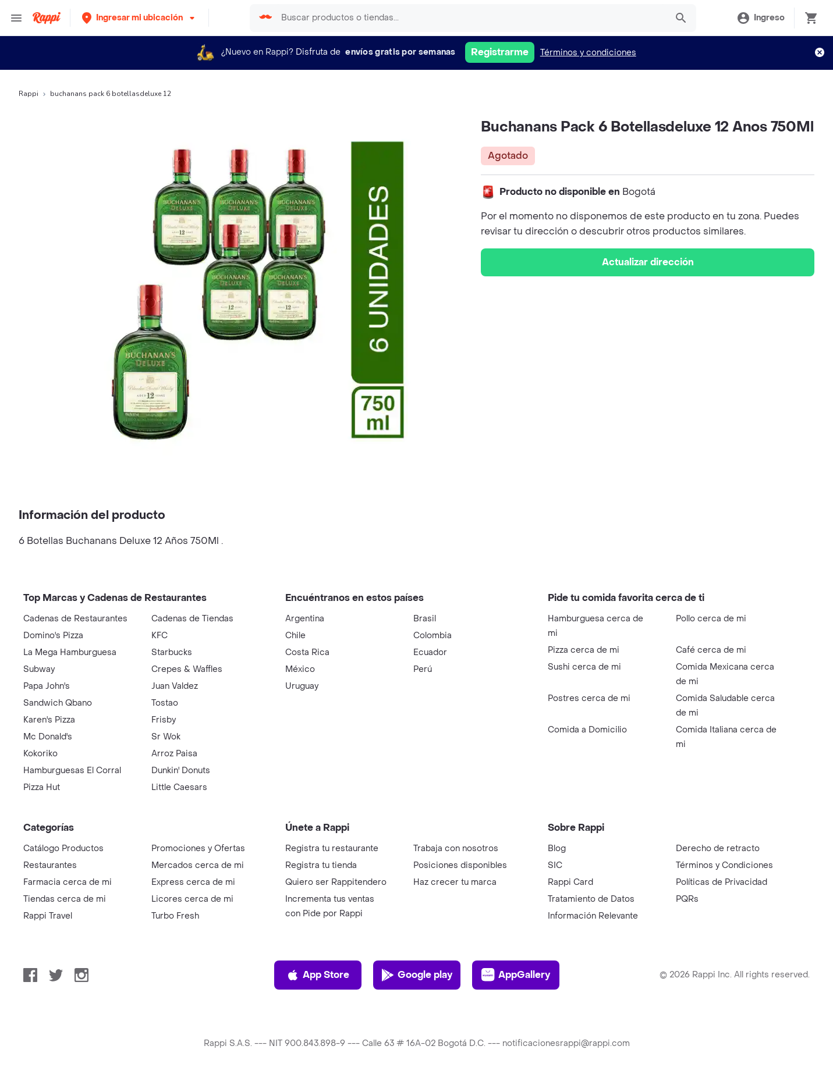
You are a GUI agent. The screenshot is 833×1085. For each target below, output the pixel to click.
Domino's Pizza (53, 635)
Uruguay (301, 686)
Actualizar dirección (648, 262)
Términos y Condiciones (724, 865)
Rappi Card (570, 882)
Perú (422, 669)
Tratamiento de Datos (591, 899)
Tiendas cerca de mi (64, 899)
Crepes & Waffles (186, 669)
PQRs (687, 899)
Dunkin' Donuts (180, 770)
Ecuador (430, 652)
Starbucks (171, 652)
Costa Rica (307, 652)
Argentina (304, 618)
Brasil (424, 618)
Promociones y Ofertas (198, 848)
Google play (416, 975)
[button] (139, 18)
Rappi (28, 93)
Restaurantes (50, 865)
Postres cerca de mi (589, 698)
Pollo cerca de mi (711, 618)
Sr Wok (165, 736)
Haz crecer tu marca (455, 882)
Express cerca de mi (193, 882)
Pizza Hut (41, 787)
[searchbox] (470, 18)
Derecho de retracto (718, 848)
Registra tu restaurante (331, 848)
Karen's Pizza (49, 719)
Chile (295, 635)
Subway (39, 669)
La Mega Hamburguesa (69, 652)
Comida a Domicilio (587, 729)
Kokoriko (40, 753)
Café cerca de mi (711, 650)
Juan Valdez (174, 686)
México (300, 669)
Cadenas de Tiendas (192, 618)
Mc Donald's (47, 736)
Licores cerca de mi (192, 899)
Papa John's (46, 686)
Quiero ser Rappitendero (336, 882)
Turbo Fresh (175, 916)
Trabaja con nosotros (455, 848)
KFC (159, 635)
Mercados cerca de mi (197, 865)
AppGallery (515, 975)
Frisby (163, 719)
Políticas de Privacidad (721, 882)
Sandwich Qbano (57, 703)
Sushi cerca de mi (584, 667)
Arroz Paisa (174, 753)
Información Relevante (593, 916)
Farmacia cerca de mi (67, 882)
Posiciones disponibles (460, 865)
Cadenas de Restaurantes (75, 618)
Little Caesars (179, 787)
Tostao (164, 703)
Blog (557, 848)
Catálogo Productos (63, 848)
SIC (555, 865)
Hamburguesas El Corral (72, 770)
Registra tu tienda (321, 865)
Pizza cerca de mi (583, 650)
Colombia (432, 635)
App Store (317, 975)
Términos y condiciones (588, 52)
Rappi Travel (47, 916)
